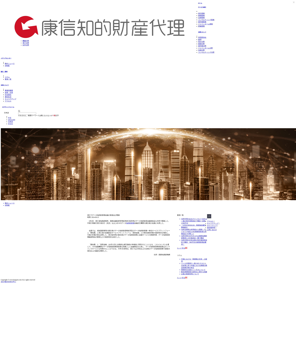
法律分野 (201, 50)
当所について (5, 85)
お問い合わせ (212, 230)
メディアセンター (6, 58)
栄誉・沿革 (9, 92)
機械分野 (26, 41)
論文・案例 (4, 71)
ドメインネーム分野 (205, 48)
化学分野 (26, 45)
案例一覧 (8, 79)
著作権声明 (211, 228)
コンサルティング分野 (206, 52)
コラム (7, 77)
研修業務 (201, 26)
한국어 (10, 124)
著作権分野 (202, 46)
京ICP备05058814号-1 (8, 282)
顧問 (199, 39)
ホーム (200, 3)
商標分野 (201, 44)
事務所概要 (9, 90)
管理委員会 (202, 37)
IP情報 (7, 66)
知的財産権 (130, 223)
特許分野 (201, 42)
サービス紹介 (202, 7)
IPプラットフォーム (8, 107)
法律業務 (201, 18)
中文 (9, 118)
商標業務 (201, 15)
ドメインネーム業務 (205, 24)
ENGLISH (11, 120)
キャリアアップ (10, 99)
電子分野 (26, 43)
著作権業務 (202, 22)
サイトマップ (212, 225)
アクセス (8, 101)
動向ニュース (10, 63)
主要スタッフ (202, 32)
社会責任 (8, 95)
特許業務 (201, 13)
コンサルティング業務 (206, 20)
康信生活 (8, 97)
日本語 (10, 122)
